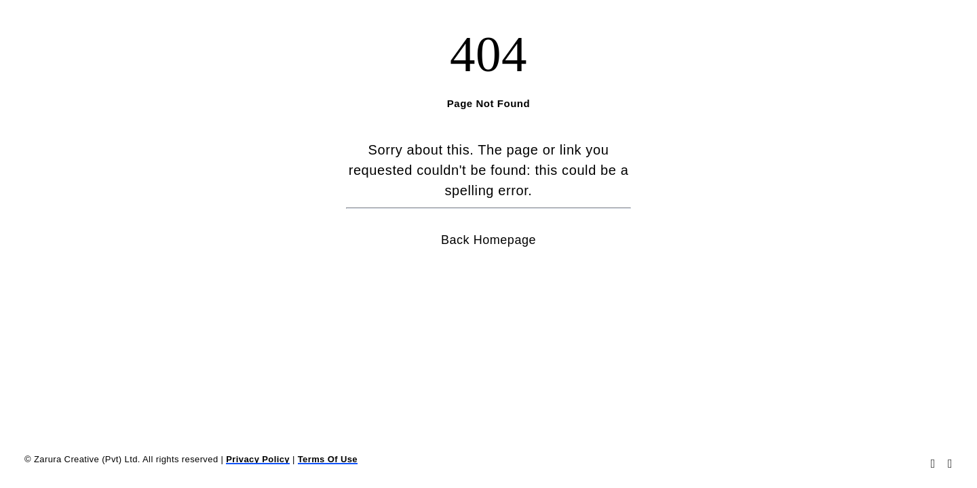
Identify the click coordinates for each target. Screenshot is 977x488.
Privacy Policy (258, 459)
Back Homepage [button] (488, 240)
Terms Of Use (328, 459)
